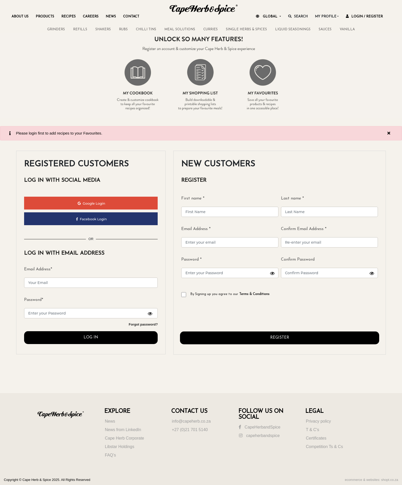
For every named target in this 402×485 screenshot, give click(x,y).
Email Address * (195, 229)
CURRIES (210, 29)
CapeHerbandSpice (259, 427)
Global (267, 16)
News (110, 421)
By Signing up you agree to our (229, 294)
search (298, 16)
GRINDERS (56, 29)
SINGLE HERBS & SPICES (246, 29)
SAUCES (325, 29)
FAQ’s (110, 455)
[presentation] (219, 316)
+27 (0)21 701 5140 (190, 429)
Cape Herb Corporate (124, 438)
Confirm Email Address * (303, 229)
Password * (229, 268)
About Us (20, 16)
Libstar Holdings (119, 446)
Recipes (68, 16)
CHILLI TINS (146, 29)
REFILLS (80, 29)
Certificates (316, 438)
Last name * (292, 198)
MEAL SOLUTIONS (179, 29)
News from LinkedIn (123, 429)
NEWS (111, 16)
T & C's (312, 429)
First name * (192, 198)
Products (45, 16)
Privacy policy (318, 421)
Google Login (91, 203)
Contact (131, 16)
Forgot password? (143, 324)
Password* (33, 300)
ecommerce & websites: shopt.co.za (371, 480)
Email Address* (38, 269)
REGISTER (279, 338)
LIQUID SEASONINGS (292, 29)
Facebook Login (91, 219)
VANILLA (347, 29)
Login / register (364, 16)
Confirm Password (329, 268)
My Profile (325, 16)
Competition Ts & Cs (324, 446)
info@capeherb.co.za (191, 421)
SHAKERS (103, 29)
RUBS (123, 29)
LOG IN (91, 337)
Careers (90, 16)
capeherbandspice (259, 435)
